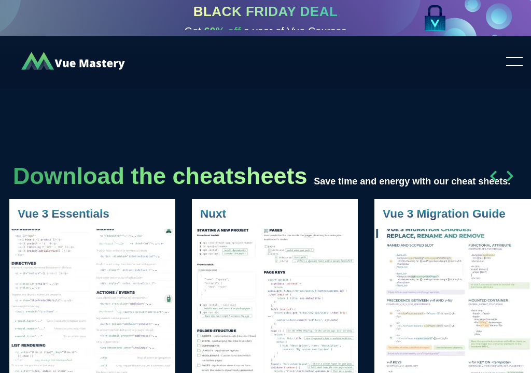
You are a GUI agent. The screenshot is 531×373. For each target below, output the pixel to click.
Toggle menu (510, 62)
